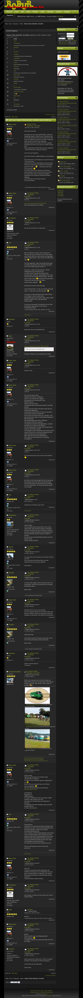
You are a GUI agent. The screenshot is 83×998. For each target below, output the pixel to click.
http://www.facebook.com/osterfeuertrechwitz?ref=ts (36, 760)
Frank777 (16, 51)
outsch (15, 62)
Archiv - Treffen (64, 171)
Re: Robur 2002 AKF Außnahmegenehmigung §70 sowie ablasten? (66, 103)
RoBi (10, 910)
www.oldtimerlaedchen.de (64, 83)
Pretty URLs (49, 995)
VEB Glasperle (27, 315)
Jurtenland (60, 192)
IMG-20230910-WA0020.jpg (31, 726)
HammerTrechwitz (18, 91)
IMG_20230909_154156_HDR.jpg (33, 748)
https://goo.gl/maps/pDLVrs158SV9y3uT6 (35, 203)
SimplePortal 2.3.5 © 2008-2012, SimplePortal (41, 992)
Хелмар (16, 54)
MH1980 (16, 47)
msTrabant (16, 104)
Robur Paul (17, 75)
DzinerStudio (44, 994)
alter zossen (17, 95)
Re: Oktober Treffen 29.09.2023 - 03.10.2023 (31, 194)
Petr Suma (60, 16)
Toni (9, 243)
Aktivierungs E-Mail (64, 44)
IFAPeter (16, 79)
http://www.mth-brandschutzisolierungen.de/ (34, 758)
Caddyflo (67, 121)
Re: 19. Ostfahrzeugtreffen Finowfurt (67, 125)
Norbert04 (67, 113)
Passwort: (63, 36)
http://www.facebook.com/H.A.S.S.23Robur (34, 759)
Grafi (15, 41)
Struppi (61, 127)
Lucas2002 (68, 143)
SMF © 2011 (40, 990)
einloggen (73, 40)
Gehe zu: (8, 982)
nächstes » (53, 114)
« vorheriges (48, 114)
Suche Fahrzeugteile (65, 166)
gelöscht (30, 909)
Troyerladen (60, 195)
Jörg (9, 336)
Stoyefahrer (17, 58)
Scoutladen (60, 194)
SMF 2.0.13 (33, 990)
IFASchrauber (17, 87)
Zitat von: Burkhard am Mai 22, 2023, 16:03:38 (36, 346)
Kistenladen (60, 190)
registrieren (64, 42)
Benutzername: (62, 33)
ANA (15, 71)
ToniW (15, 83)
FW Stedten (17, 43)
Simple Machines (48, 990)
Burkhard (16, 66)
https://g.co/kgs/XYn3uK (30, 789)
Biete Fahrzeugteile (65, 180)
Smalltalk (62, 176)
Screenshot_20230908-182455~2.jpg (34, 704)
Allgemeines (63, 162)
